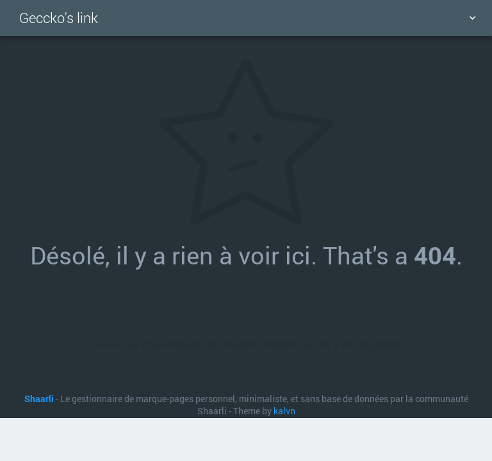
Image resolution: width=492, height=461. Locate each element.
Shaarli (39, 399)
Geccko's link (58, 17)
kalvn (284, 411)
